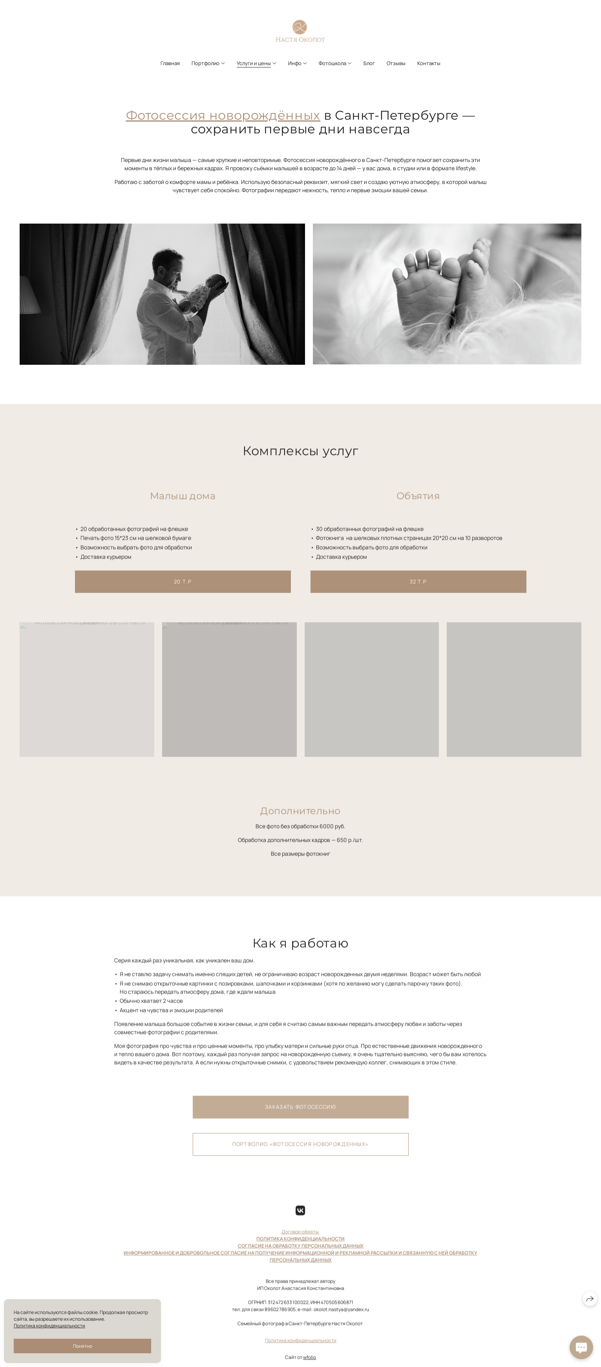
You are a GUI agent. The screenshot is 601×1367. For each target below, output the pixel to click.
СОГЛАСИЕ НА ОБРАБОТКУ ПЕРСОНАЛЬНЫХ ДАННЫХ (301, 1253)
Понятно (82, 1346)
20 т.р (183, 588)
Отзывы (396, 63)
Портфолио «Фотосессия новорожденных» (300, 1151)
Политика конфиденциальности (300, 1347)
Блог (369, 63)
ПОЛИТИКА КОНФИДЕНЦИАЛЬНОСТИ (300, 1246)
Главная (170, 63)
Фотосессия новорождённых (223, 115)
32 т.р (418, 588)
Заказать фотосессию (300, 1114)
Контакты (428, 63)
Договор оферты (300, 1239)
